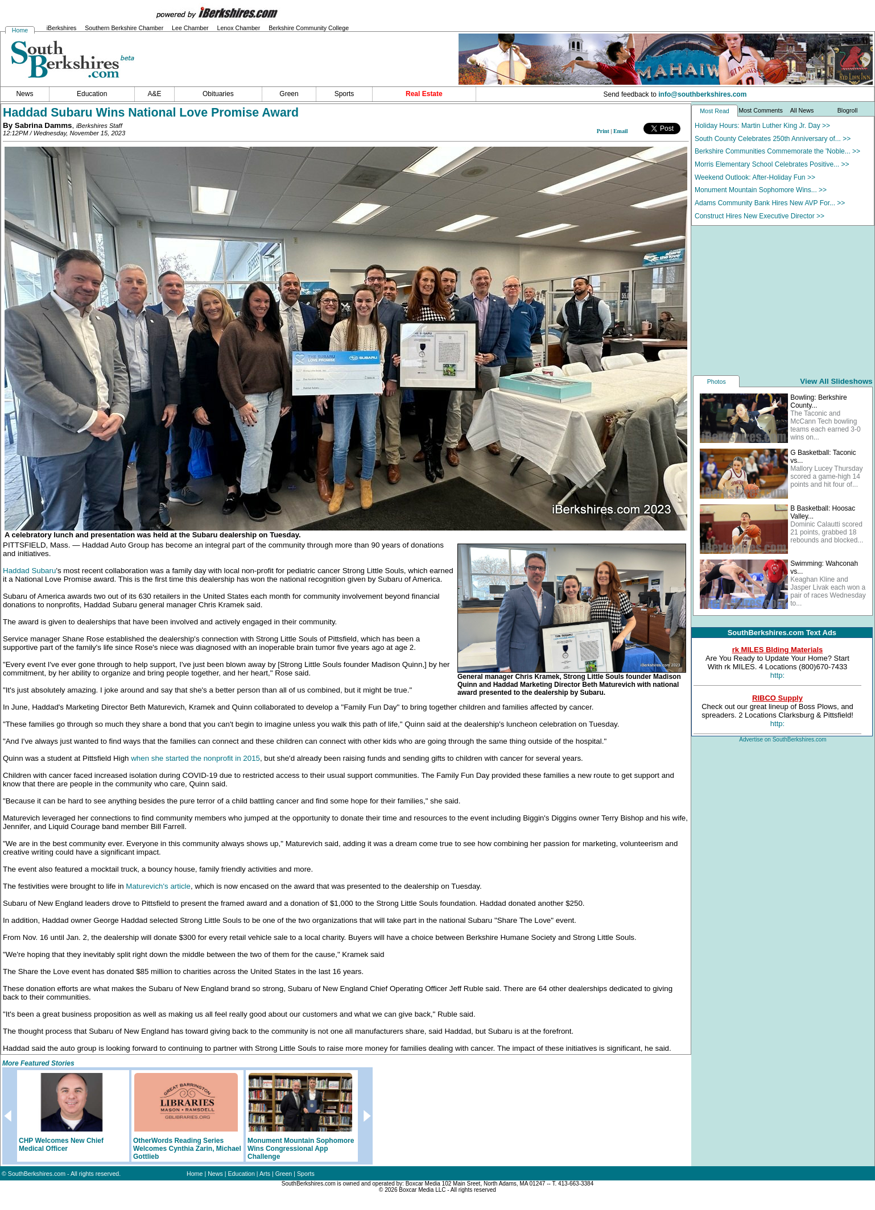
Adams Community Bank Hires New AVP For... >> (770, 203)
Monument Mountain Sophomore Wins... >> (761, 190)
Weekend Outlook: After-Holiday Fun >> (755, 177)
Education (241, 1173)
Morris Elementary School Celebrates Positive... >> (772, 164)
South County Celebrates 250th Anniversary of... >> (773, 139)
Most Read (714, 110)
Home (20, 30)
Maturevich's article (158, 886)
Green (283, 1173)
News (215, 1173)
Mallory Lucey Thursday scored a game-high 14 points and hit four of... (826, 476)
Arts (264, 1173)
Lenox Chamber (238, 27)
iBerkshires (62, 27)
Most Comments (760, 110)
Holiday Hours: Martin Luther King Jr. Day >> (762, 126)
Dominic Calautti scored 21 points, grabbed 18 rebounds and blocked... (826, 532)
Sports (306, 1173)
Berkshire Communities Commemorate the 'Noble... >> (777, 151)
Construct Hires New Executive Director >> (759, 216)
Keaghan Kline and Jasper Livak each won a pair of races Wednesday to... (828, 591)
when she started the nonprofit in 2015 (195, 758)
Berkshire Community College (309, 27)
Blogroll (847, 110)
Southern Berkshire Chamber (124, 27)
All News (802, 110)
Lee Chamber (190, 27)
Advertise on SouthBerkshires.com (782, 739)
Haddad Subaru (29, 570)
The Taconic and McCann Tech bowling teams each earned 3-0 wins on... (825, 425)
